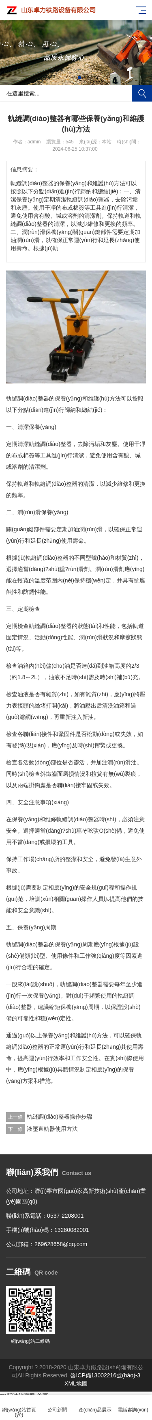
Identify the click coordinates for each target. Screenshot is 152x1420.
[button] (73, 77)
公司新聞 (57, 1405)
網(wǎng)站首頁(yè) (19, 1408)
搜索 (142, 93)
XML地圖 (76, 1383)
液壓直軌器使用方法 (52, 1129)
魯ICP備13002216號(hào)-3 (105, 1375)
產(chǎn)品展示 (95, 1405)
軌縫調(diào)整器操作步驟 (59, 1116)
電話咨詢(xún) (133, 1405)
